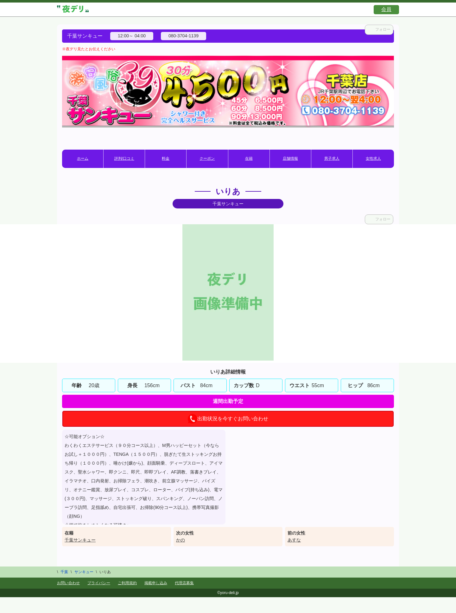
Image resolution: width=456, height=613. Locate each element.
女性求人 (373, 158)
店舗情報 (290, 158)
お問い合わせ (68, 583)
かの (180, 539)
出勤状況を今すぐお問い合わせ (228, 419)
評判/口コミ (124, 158)
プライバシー (98, 583)
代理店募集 (184, 583)
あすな (294, 539)
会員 (386, 9)
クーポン (207, 158)
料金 (165, 158)
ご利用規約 (127, 583)
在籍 (249, 158)
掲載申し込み (155, 583)
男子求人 (331, 158)
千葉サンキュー (80, 539)
